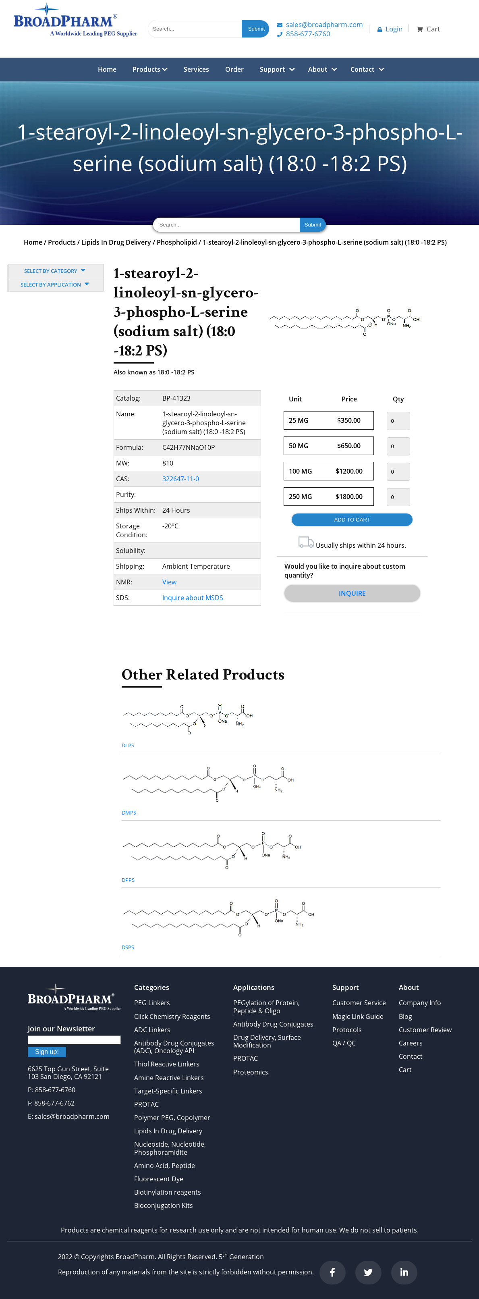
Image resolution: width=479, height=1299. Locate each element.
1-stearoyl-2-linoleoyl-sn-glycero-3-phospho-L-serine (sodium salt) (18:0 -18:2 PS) (325, 242)
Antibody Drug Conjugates (273, 1024)
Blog (405, 1016)
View (169, 582)
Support (272, 69)
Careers (411, 1043)
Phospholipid (177, 242)
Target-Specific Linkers (168, 1091)
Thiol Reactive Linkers (166, 1064)
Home (107, 69)
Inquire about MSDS (192, 597)
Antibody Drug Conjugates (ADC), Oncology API (174, 1047)
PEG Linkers (152, 1002)
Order (234, 69)
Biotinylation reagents (167, 1192)
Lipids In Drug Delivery (116, 242)
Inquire (352, 593)
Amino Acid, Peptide (164, 1165)
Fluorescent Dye (158, 1178)
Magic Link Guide (358, 1016)
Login (389, 28)
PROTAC (146, 1104)
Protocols (347, 1029)
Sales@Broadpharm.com (320, 24)
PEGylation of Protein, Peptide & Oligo (266, 1006)
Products (150, 69)
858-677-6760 (303, 33)
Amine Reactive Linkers (169, 1077)
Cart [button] (428, 28)
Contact (362, 69)
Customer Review (425, 1029)
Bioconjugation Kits (163, 1205)
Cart (405, 1069)
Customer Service (359, 1002)
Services (196, 69)
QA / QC (344, 1043)
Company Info (420, 1002)
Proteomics (250, 1072)
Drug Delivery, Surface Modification (267, 1041)
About (317, 69)
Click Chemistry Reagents (172, 1016)
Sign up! (47, 1051)
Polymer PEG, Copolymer (172, 1117)
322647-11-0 (180, 478)
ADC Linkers (152, 1029)
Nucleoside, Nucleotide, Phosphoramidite (170, 1148)
